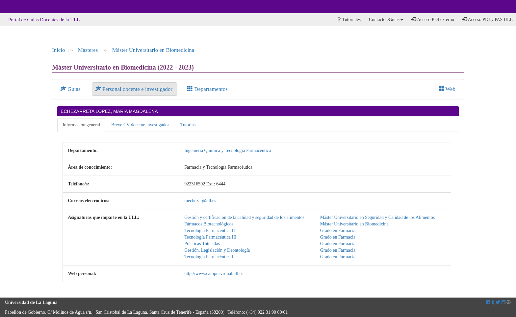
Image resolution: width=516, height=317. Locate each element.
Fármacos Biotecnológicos (208, 224)
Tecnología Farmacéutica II (209, 230)
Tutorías (187, 124)
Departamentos (207, 89)
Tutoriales (349, 19)
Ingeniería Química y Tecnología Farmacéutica (227, 150)
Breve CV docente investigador (140, 124)
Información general (81, 124)
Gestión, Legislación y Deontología (217, 250)
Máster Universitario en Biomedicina (153, 50)
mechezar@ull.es (200, 200)
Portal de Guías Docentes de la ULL (44, 19)
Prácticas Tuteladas (202, 243)
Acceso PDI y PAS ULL (487, 19)
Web (447, 89)
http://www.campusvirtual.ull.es (213, 273)
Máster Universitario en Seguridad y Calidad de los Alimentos (377, 217)
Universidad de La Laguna (23, 7)
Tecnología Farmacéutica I (208, 256)
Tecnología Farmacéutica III (210, 237)
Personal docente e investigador (134, 89)
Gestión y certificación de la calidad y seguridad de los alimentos (244, 217)
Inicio (58, 50)
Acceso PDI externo (432, 19)
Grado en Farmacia (337, 230)
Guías (71, 89)
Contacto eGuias (386, 19)
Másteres (88, 50)
